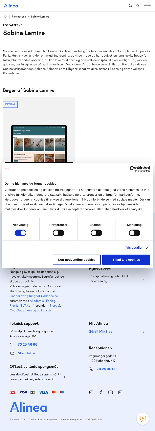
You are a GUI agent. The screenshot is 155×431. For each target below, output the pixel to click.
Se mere (39, 149)
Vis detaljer (134, 247)
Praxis (14, 305)
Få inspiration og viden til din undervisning (109, 278)
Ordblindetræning (23, 310)
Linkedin (120, 392)
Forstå (46, 310)
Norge (54, 305)
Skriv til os (26, 353)
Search (137, 5)
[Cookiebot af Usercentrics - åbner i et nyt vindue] (132, 169)
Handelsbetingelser (71, 419)
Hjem (5, 16)
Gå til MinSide (100, 331)
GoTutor (26, 305)
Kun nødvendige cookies (76, 259)
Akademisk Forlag (43, 301)
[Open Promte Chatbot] (142, 418)
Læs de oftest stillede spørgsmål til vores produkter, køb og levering (35, 376)
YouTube (110, 392)
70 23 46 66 (27, 344)
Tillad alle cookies (126, 259)
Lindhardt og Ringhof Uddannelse (34, 296)
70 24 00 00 (107, 369)
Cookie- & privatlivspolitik (43, 419)
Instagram (91, 392)
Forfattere (19, 17)
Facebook (100, 392)
